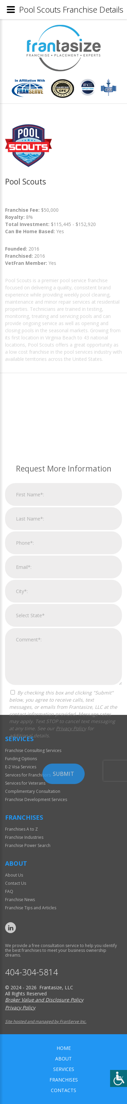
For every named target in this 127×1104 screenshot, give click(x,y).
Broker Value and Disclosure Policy (44, 999)
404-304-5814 (31, 972)
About (63, 1058)
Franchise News (20, 899)
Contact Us (15, 883)
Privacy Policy (71, 814)
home (64, 1048)
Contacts (63, 1090)
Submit (63, 860)
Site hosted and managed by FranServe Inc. (45, 1021)
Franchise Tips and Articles (30, 908)
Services (63, 1069)
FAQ (9, 891)
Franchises (63, 1079)
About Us (14, 875)
